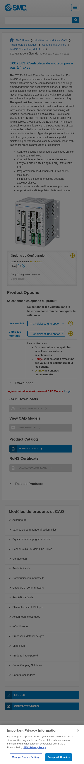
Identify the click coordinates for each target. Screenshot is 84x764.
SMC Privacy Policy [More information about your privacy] (34, 752)
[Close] (78, 736)
